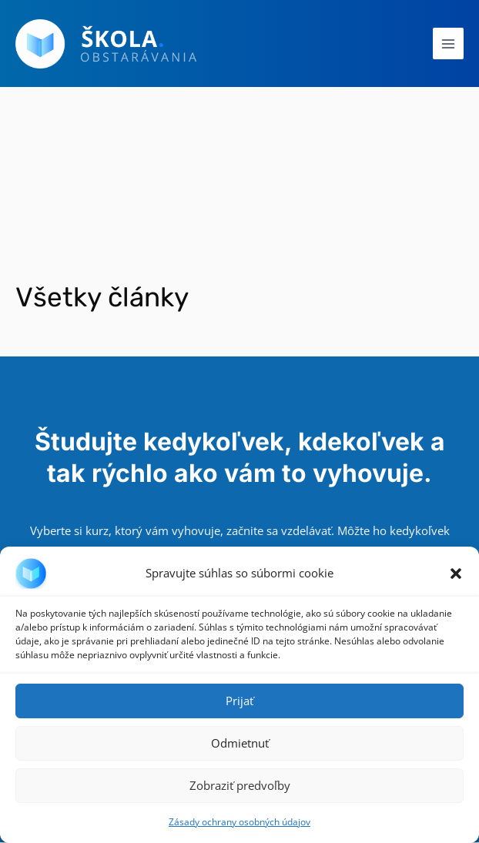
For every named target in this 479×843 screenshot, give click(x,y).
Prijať (239, 700)
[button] (456, 573)
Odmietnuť (240, 743)
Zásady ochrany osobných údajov (239, 821)
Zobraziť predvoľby (239, 785)
